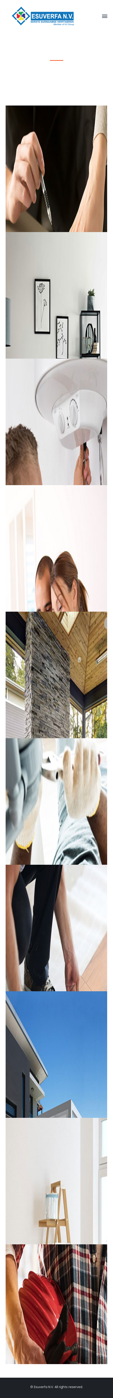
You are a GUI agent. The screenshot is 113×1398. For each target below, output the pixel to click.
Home (34, 73)
